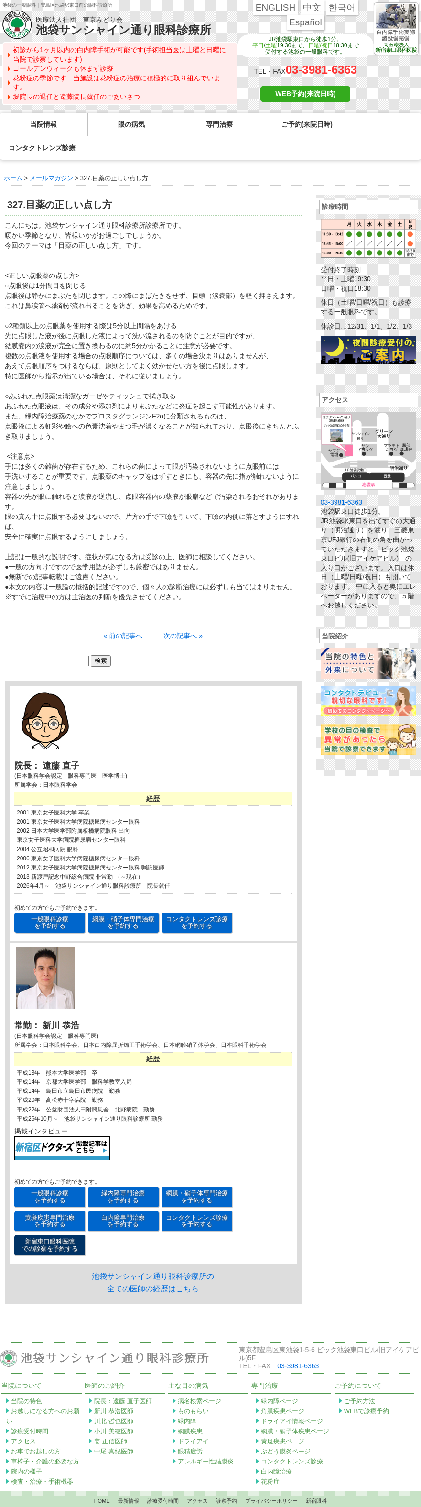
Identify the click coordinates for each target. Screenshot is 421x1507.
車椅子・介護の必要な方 (45, 1437)
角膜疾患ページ (282, 1387)
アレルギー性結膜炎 (206, 1437)
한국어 (342, 7)
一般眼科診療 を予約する (49, 899)
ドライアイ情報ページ (292, 1397)
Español (305, 22)
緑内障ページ (279, 1377)
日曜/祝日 (320, 45)
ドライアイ (193, 1417)
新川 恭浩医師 (113, 1387)
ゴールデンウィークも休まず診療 (63, 68)
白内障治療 (276, 1448)
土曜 (271, 45)
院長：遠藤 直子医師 (123, 1377)
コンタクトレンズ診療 (292, 1437)
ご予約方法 (359, 1377)
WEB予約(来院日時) (305, 94)
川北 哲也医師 (113, 1397)
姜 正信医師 (110, 1417)
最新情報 (128, 1477)
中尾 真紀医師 (113, 1427)
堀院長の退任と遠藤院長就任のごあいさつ (76, 96)
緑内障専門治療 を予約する (123, 1173)
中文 (312, 7)
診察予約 (226, 1477)
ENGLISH (275, 7)
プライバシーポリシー (271, 1477)
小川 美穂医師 (113, 1407)
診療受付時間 (29, 1407)
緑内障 (187, 1397)
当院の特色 (26, 1377)
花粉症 (270, 1458)
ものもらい (193, 1387)
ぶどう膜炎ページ (286, 1427)
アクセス (23, 1417)
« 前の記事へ (123, 612)
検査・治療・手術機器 (42, 1458)
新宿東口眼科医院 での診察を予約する (50, 1221)
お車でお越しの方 (36, 1427)
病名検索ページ (199, 1377)
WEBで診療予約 (366, 1387)
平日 (258, 45)
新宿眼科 (316, 1477)
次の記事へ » (183, 612)
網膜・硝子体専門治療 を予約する (123, 899)
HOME (102, 1477)
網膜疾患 (190, 1407)
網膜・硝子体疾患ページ (295, 1407)
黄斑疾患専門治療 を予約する (50, 1197)
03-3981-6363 (321, 69)
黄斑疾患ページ (282, 1417)
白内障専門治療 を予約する (123, 1197)
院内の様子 (26, 1448)
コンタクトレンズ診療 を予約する (197, 899)
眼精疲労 (190, 1427)
